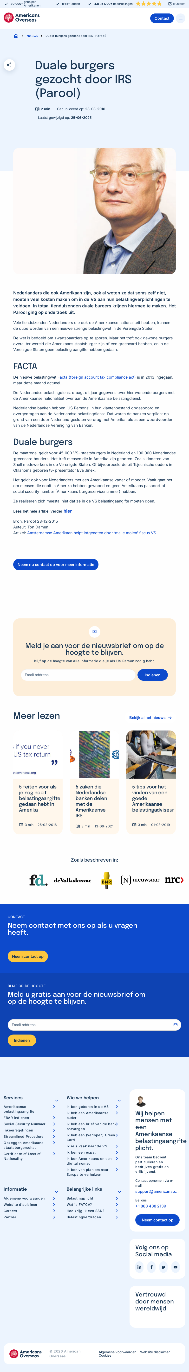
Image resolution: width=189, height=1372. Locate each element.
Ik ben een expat (81, 1152)
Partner (10, 1217)
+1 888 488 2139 (150, 1206)
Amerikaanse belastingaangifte (19, 1109)
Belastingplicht (80, 1198)
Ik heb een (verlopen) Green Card (91, 1137)
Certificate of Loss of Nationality (22, 1156)
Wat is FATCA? (79, 1204)
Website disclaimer (21, 1204)
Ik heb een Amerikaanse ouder (88, 1115)
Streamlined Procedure (23, 1136)
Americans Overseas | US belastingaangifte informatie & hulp (22, 18)
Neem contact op (28, 956)
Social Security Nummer (25, 1124)
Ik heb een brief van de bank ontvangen (92, 1126)
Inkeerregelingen (18, 1130)
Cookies (105, 1355)
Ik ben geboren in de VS (88, 1107)
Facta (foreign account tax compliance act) (97, 377)
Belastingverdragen (84, 1217)
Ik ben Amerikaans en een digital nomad (89, 1160)
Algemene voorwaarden (24, 1198)
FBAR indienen (16, 1118)
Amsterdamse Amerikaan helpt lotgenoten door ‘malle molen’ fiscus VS (91, 532)
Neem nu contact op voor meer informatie (56, 564)
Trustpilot (179, 4)
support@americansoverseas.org (157, 1191)
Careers (10, 1211)
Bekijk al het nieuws (147, 717)
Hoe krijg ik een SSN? (85, 1211)
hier (68, 511)
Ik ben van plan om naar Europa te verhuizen (88, 1172)
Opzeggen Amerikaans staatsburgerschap (23, 1145)
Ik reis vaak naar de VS (87, 1146)
